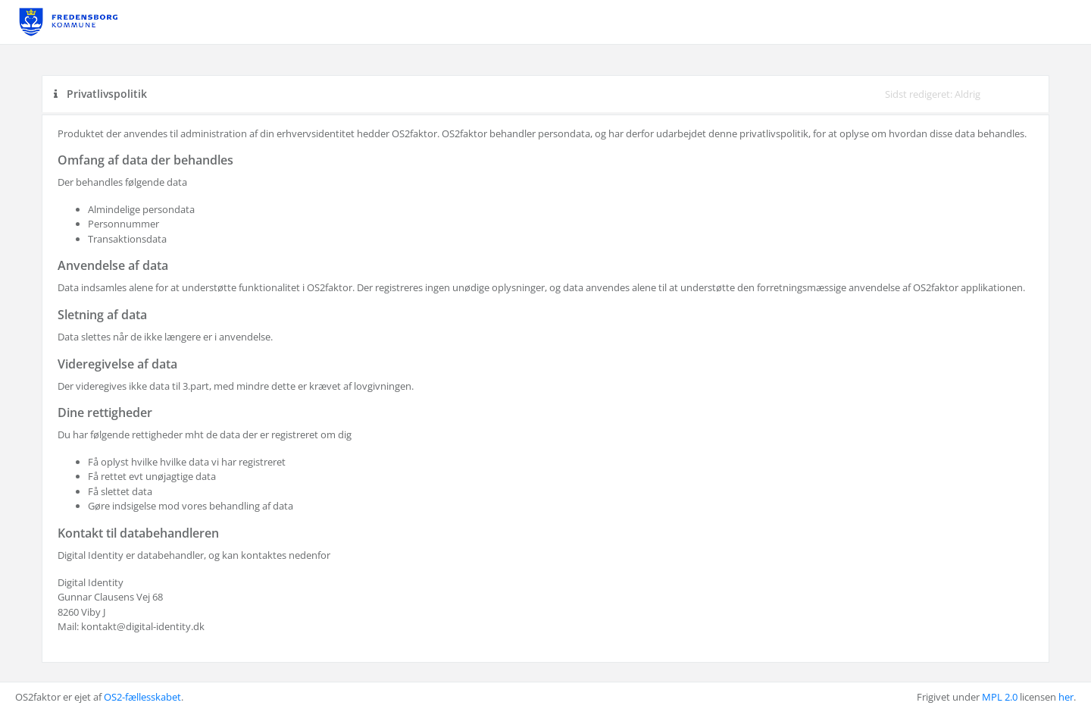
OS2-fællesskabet (142, 697)
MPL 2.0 (1000, 697)
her (1066, 697)
